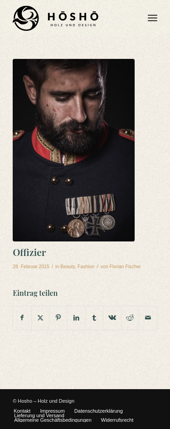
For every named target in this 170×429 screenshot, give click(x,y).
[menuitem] (152, 18)
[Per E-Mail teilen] (148, 317)
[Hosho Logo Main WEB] (70, 18)
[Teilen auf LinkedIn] (76, 317)
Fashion (86, 266)
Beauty (67, 266)
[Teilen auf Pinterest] (58, 317)
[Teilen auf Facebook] (22, 317)
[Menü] (152, 18)
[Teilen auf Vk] (112, 317)
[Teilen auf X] (40, 317)
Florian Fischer (125, 266)
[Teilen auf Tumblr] (94, 317)
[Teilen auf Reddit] (130, 317)
